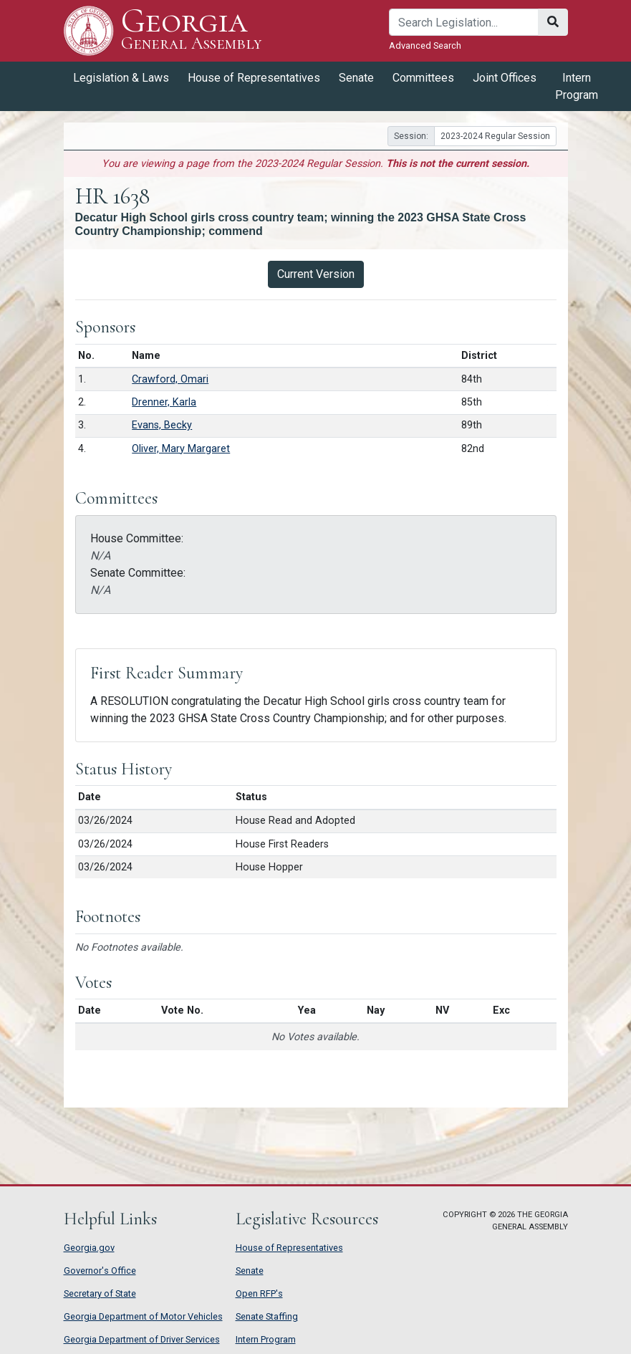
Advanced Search (425, 45)
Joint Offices (504, 78)
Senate (356, 78)
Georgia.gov (89, 1247)
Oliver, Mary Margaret (181, 449)
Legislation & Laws (121, 78)
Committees (423, 78)
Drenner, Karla (164, 402)
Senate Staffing (267, 1316)
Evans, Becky (162, 425)
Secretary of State (100, 1293)
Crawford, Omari (170, 379)
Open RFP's (259, 1293)
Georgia (191, 30)
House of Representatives (254, 78)
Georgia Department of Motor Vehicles (143, 1316)
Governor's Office (100, 1270)
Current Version (316, 274)
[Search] (464, 22)
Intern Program (576, 86)
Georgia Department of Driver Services (142, 1339)
